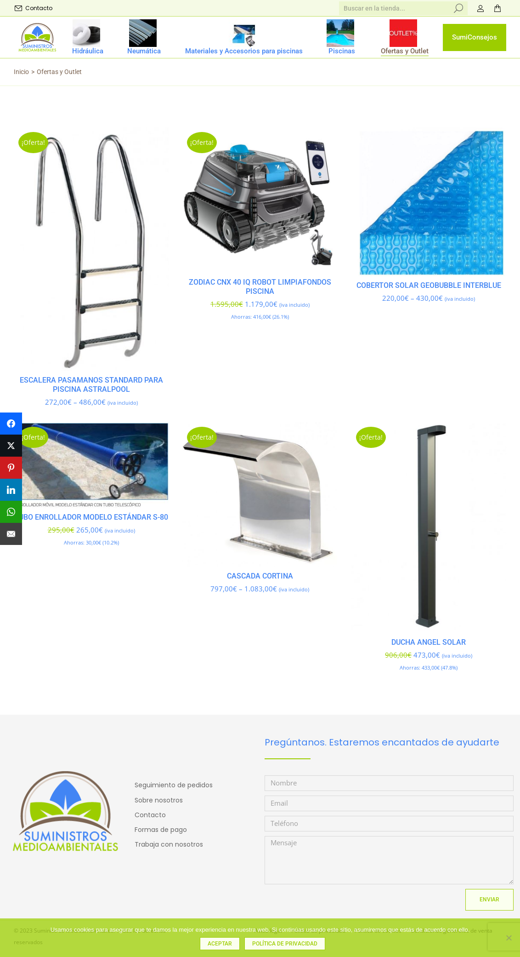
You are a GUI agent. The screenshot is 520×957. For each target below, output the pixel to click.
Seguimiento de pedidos (174, 785)
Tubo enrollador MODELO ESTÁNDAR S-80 (91, 517)
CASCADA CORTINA (260, 576)
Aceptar (220, 943)
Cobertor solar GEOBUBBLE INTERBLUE (428, 285)
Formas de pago (161, 829)
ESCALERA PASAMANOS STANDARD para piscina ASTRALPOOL (91, 385)
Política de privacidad (284, 943)
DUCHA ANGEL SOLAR (428, 642)
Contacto (33, 8)
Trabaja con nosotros (169, 844)
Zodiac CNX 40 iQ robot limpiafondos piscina (260, 287)
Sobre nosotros (159, 800)
